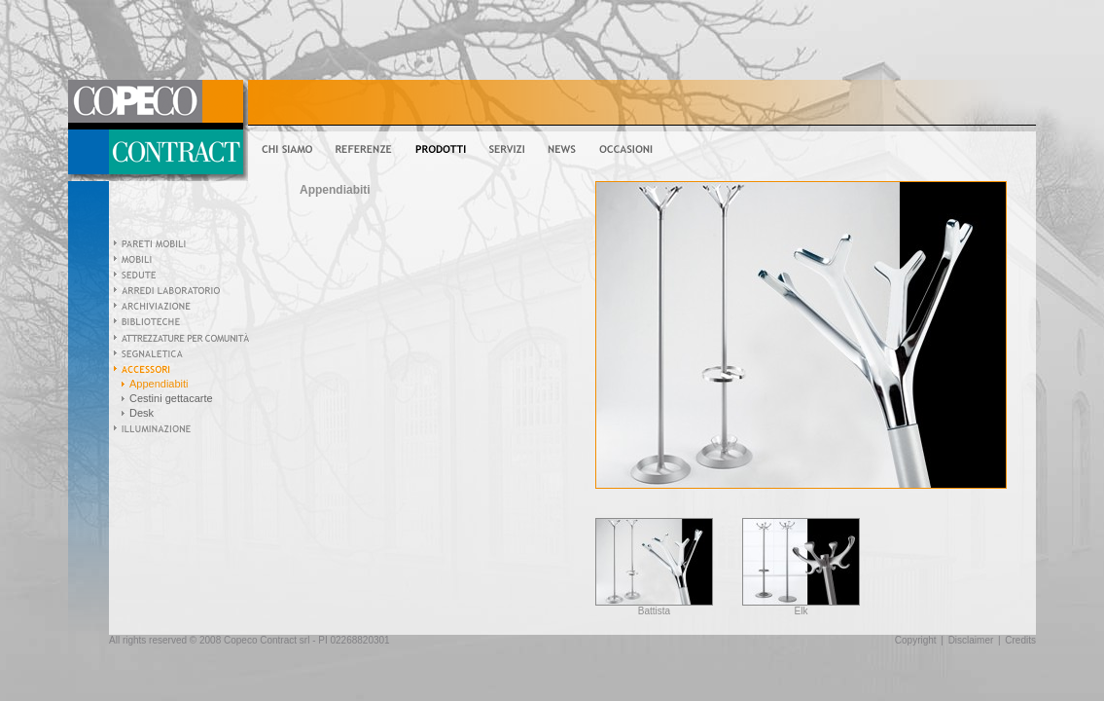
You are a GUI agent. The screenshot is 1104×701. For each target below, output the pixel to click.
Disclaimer (971, 640)
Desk (141, 413)
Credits (1020, 640)
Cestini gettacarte (171, 398)
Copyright (916, 640)
